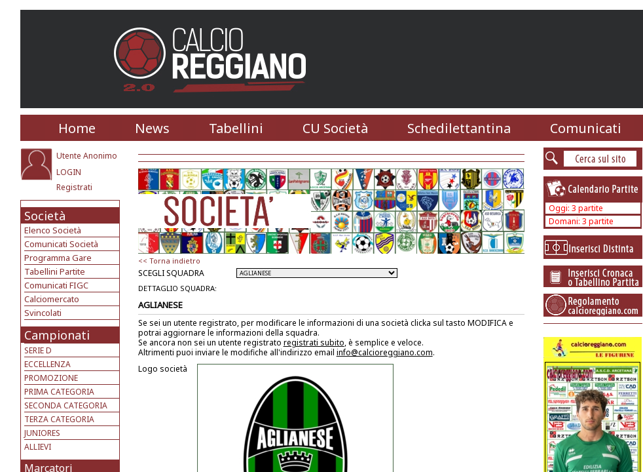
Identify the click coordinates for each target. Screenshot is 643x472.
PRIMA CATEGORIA (59, 391)
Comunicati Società (61, 244)
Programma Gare (58, 258)
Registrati (74, 187)
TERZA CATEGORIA (59, 419)
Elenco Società (52, 230)
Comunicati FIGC (56, 285)
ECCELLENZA (47, 364)
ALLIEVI (37, 446)
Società (44, 216)
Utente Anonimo (86, 155)
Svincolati (43, 313)
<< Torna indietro (169, 261)
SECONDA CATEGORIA (65, 405)
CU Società (335, 128)
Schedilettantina (459, 128)
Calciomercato (51, 299)
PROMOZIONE (51, 378)
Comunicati (585, 128)
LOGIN (68, 172)
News (152, 128)
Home (77, 128)
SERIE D (38, 350)
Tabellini (236, 128)
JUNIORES (42, 433)
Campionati (57, 335)
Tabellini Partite (54, 271)
